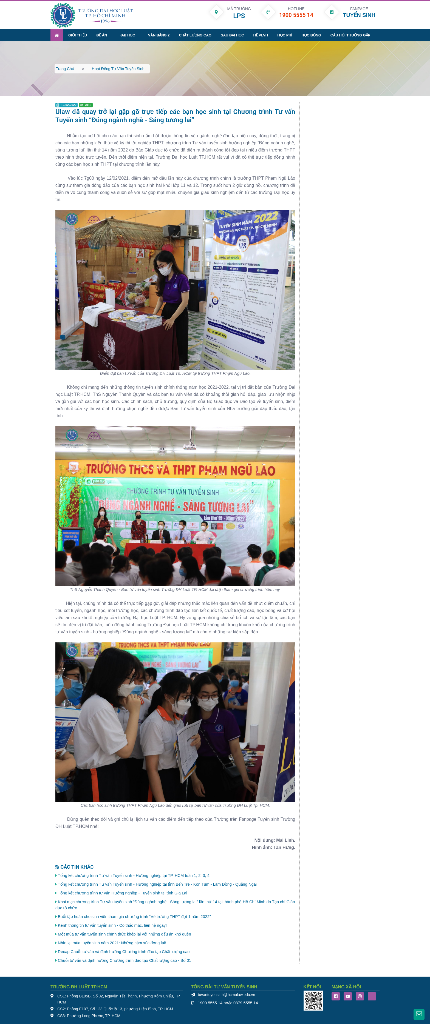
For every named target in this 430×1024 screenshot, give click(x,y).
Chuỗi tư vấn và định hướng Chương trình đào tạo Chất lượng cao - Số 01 (124, 960)
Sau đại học (232, 35)
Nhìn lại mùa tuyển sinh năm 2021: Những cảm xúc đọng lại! (112, 942)
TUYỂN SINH (359, 15)
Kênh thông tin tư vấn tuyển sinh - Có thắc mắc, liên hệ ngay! (112, 925)
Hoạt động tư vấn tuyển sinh (118, 68)
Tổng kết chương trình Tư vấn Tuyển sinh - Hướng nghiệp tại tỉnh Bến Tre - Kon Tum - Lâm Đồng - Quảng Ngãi (157, 884)
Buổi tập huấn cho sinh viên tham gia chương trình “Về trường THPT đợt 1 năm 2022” (134, 916)
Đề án (101, 35)
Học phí (284, 35)
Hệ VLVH (260, 35)
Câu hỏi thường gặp (350, 35)
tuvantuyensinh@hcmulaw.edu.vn (226, 994)
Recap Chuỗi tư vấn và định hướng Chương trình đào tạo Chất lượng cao (123, 951)
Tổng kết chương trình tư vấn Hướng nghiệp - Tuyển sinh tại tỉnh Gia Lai (122, 893)
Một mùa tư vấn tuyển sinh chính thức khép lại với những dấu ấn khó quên (124, 934)
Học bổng (311, 35)
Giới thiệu (77, 35)
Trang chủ (65, 68)
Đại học (127, 35)
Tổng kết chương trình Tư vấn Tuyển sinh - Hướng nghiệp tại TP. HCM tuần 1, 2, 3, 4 (134, 875)
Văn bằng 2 (159, 35)
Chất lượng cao (195, 35)
